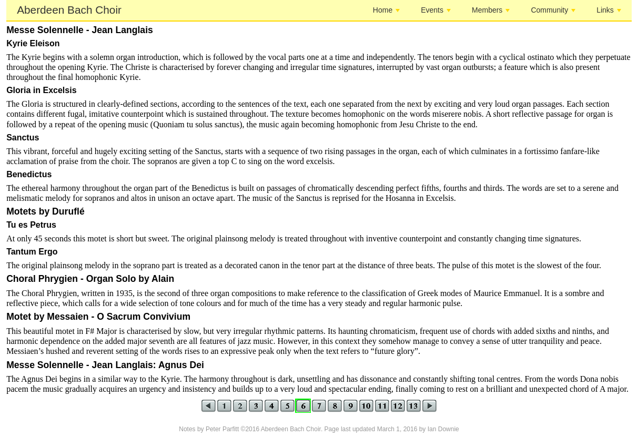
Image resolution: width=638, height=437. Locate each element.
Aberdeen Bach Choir (69, 10)
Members (491, 10)
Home (386, 10)
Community (553, 10)
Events (436, 10)
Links (608, 10)
